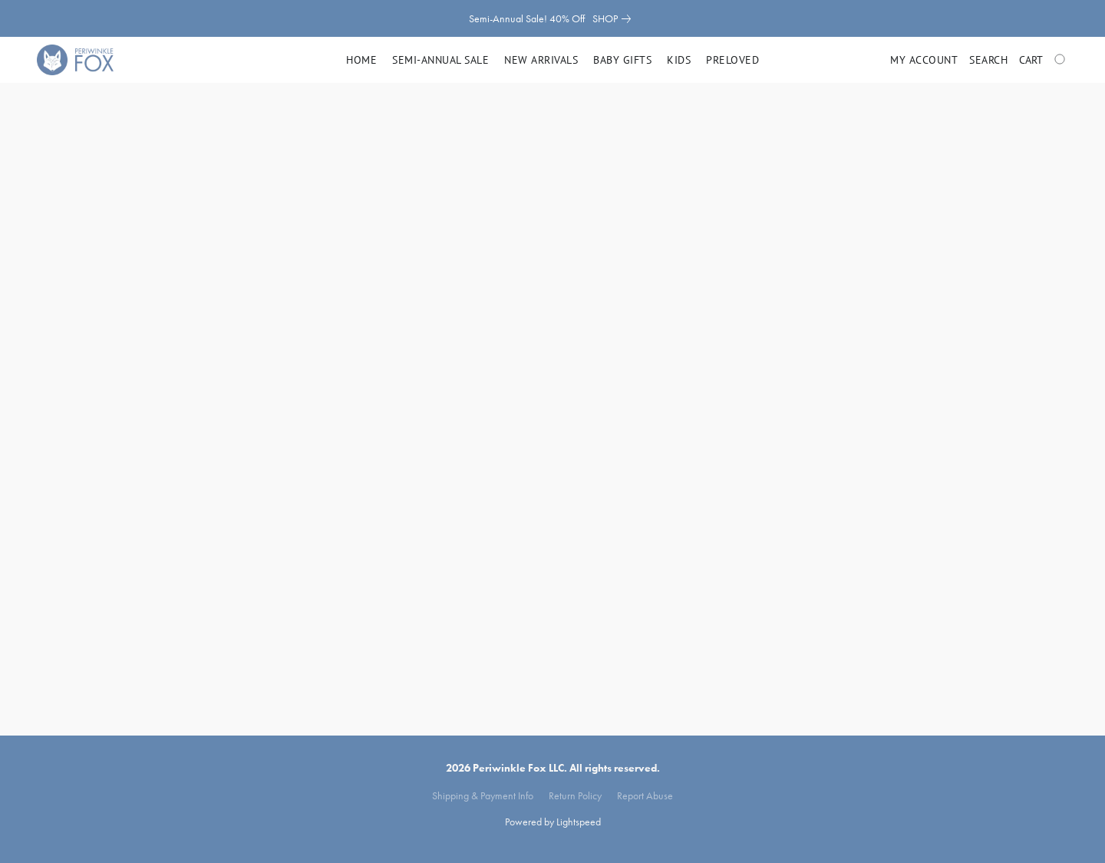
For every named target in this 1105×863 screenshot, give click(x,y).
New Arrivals (541, 60)
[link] (614, 18)
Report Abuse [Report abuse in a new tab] (645, 795)
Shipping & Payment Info (482, 795)
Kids (679, 60)
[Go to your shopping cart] (1043, 60)
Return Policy (575, 795)
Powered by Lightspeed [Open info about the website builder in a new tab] (553, 821)
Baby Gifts (622, 60)
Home (361, 60)
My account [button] (924, 60)
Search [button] (988, 60)
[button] (75, 60)
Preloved (732, 60)
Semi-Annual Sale (440, 60)
